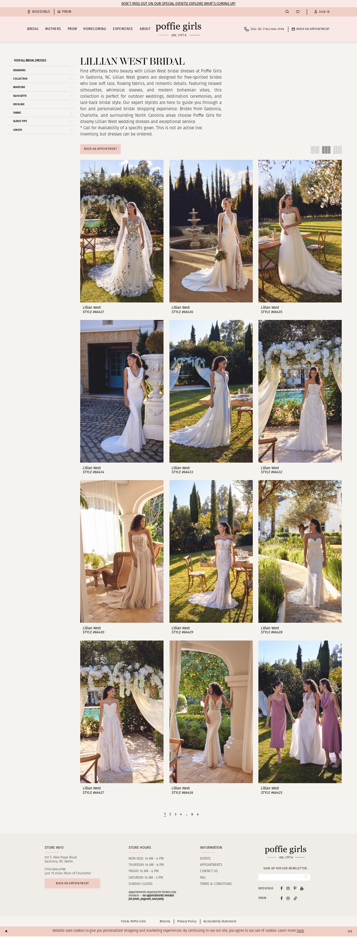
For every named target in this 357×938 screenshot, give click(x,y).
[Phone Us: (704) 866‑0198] (264, 29)
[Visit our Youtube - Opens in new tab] (302, 890)
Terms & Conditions (216, 885)
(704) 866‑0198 (55, 870)
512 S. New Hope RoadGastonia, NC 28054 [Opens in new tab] (61, 860)
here (300, 933)
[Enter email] (284, 878)
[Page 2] (169, 815)
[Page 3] (175, 815)
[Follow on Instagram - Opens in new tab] (288, 899)
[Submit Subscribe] (305, 878)
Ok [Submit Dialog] (349, 933)
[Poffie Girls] (178, 29)
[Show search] (287, 11)
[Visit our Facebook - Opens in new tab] (281, 890)
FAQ (202, 879)
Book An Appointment (103, 149)
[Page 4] (180, 815)
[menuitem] (38, 12)
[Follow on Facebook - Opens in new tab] (281, 899)
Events (205, 860)
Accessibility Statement (219, 923)
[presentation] (122, 232)
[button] (322, 12)
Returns (165, 923)
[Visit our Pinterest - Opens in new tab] (295, 890)
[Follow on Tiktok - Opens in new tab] (295, 899)
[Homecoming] (64, 12)
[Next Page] (199, 815)
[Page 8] (193, 815)
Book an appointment (75, 885)
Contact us (209, 872)
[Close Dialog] (7, 933)
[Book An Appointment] (311, 29)
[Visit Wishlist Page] (297, 12)
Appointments (211, 866)
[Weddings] (38, 12)
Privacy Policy (186, 923)
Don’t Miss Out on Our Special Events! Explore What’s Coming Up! (178, 3)
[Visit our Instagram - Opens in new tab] (288, 890)
